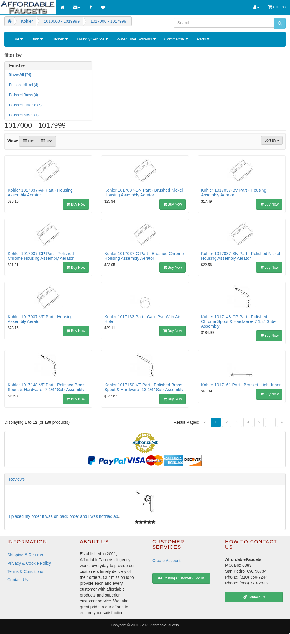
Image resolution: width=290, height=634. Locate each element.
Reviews (17, 479)
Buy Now (76, 204)
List (28, 141)
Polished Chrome (25, 105)
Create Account (166, 560)
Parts (203, 39)
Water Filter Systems (136, 39)
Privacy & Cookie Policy (29, 563)
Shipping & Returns (25, 555)
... (270, 422)
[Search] (224, 23)
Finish (17, 65)
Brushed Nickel (23, 85)
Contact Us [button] (254, 597)
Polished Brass (23, 95)
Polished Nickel (24, 115)
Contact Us (17, 579)
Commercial (176, 39)
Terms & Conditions (25, 571)
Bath (37, 39)
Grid (46, 141)
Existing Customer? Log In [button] (181, 578)
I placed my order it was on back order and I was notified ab (63, 516)
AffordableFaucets (164, 625)
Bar (18, 39)
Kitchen (60, 39)
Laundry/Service (92, 39)
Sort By (271, 140)
